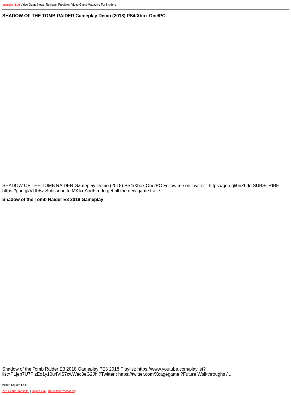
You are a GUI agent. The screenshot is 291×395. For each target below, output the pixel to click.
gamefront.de (11, 4)
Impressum (38, 391)
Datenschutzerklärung (62, 391)
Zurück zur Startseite (15, 391)
